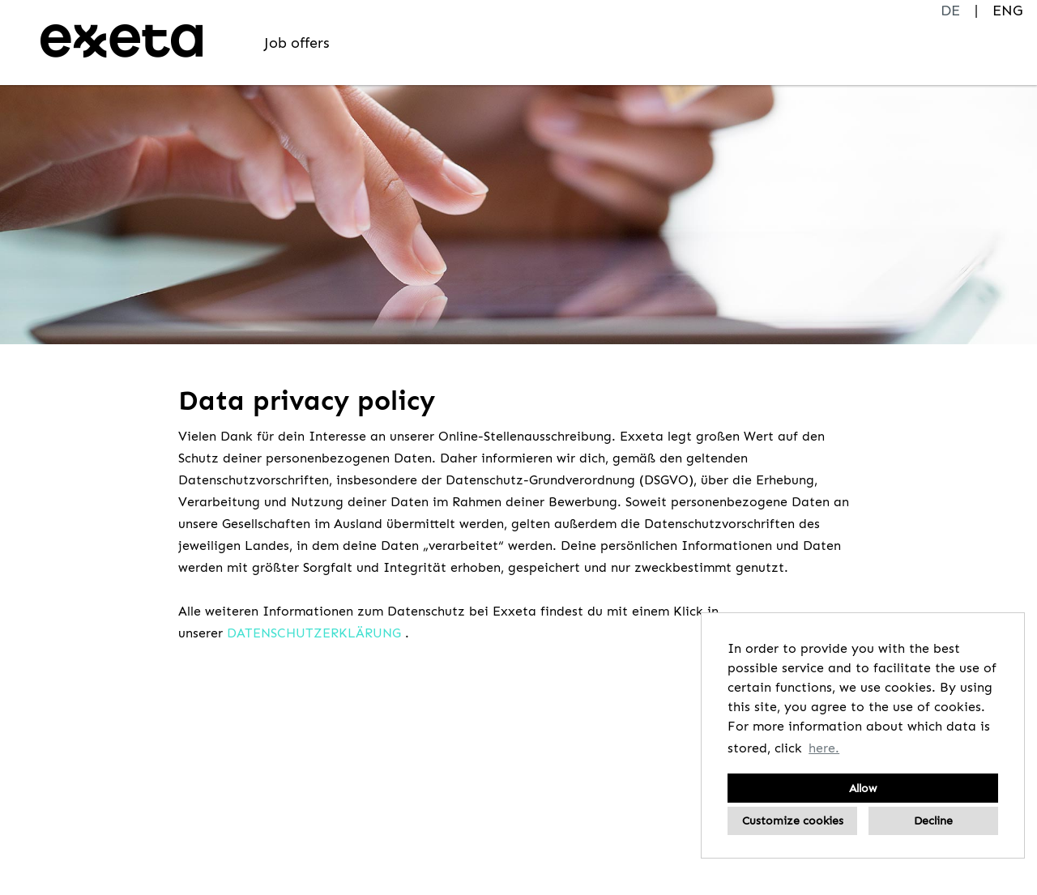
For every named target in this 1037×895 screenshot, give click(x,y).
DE (950, 10)
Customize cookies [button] (792, 820)
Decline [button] (933, 820)
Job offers (297, 43)
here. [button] (824, 748)
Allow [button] (863, 788)
